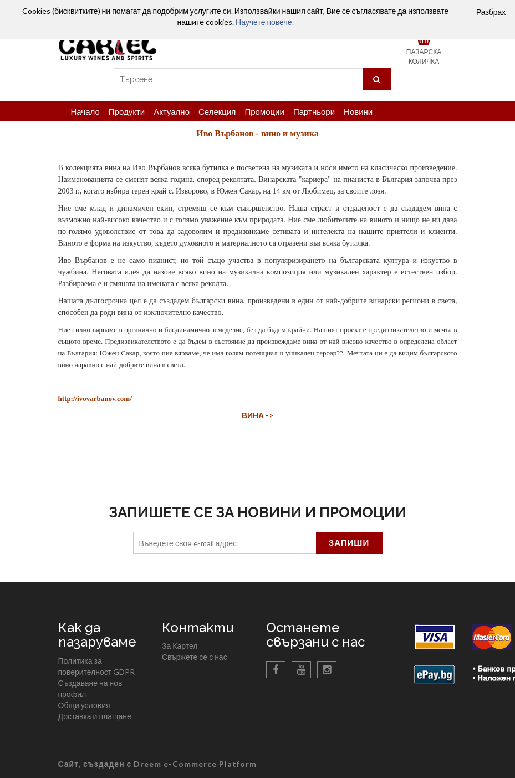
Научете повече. (264, 22)
